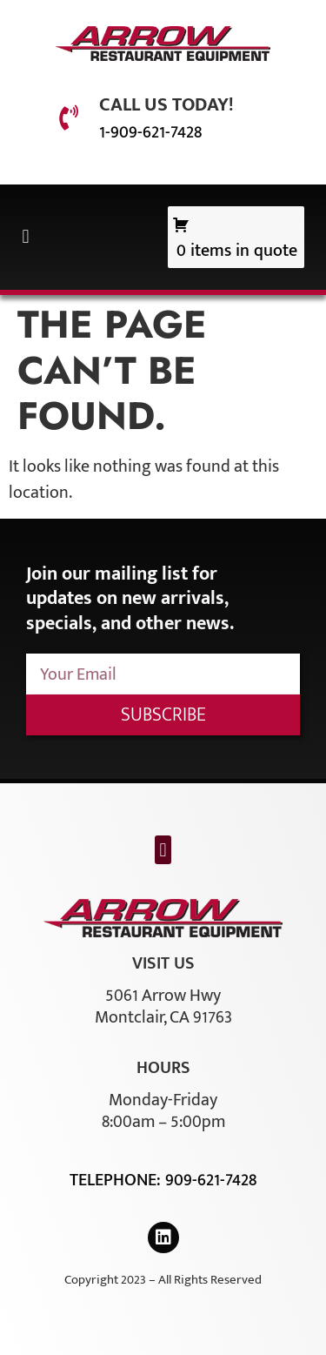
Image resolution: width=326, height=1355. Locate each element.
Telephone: (117, 1180)
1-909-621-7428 (150, 132)
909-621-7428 (210, 1180)
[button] (25, 237)
